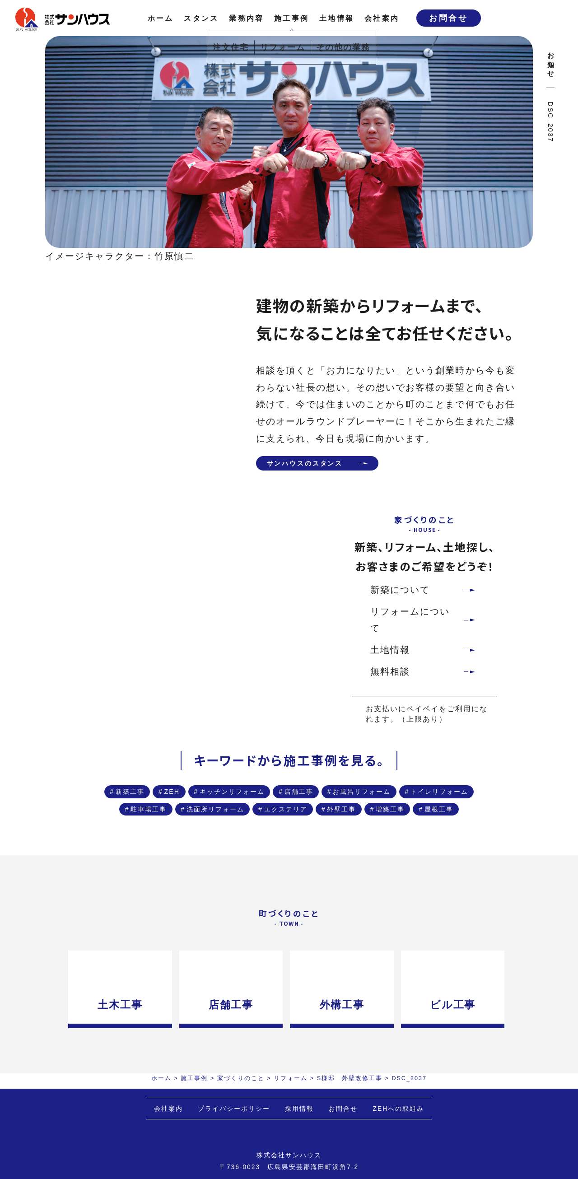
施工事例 (291, 18)
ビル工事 (461, 1072)
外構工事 (346, 1072)
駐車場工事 (395, 822)
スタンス (201, 18)
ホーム (161, 18)
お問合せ (448, 18)
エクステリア (279, 846)
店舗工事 (405, 798)
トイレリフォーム (307, 822)
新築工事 (181, 798)
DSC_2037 (551, 122)
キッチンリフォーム (316, 798)
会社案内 (381, 18)
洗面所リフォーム (186, 846)
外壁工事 (354, 846)
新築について (400, 593)
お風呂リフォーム (204, 822)
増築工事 (419, 846)
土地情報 (336, 18)
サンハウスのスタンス (317, 464)
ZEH (237, 798)
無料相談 (390, 675)
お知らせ (551, 60)
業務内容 (246, 18)
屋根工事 (293, 870)
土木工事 (116, 1072)
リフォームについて (410, 623)
